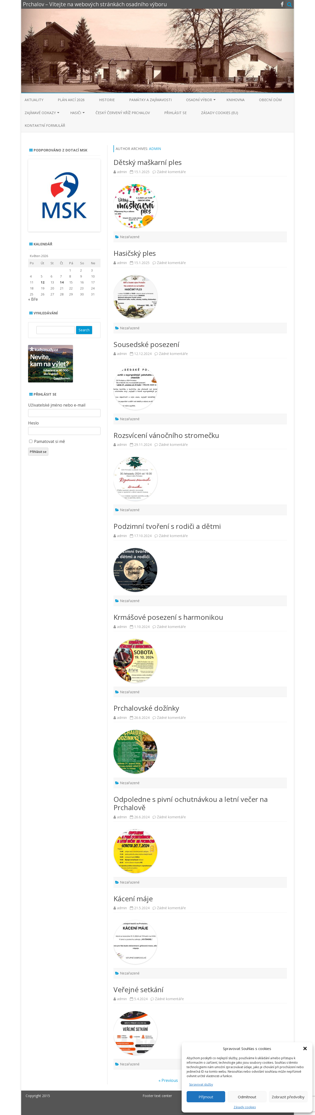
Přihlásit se (175, 112)
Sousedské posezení (146, 344)
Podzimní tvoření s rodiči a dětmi (167, 526)
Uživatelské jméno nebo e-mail (56, 405)
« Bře (33, 299)
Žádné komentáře (171, 171)
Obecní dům (270, 99)
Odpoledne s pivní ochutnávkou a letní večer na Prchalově (190, 803)
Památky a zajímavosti (150, 99)
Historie (107, 99)
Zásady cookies (245, 1107)
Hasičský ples (134, 253)
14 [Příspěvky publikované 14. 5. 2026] (61, 282)
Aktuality (34, 99)
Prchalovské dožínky (146, 708)
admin (155, 148)
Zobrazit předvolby (288, 1096)
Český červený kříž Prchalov (123, 112)
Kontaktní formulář (45, 125)
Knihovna (235, 99)
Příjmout (206, 1096)
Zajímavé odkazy (40, 112)
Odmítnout (247, 1096)
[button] (305, 1048)
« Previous (168, 1080)
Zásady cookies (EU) (219, 112)
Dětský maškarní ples (147, 162)
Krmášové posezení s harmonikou (168, 617)
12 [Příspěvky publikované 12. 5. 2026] (42, 282)
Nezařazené (130, 236)
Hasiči (75, 112)
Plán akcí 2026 (71, 99)
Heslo (33, 423)
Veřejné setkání (138, 989)
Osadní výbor (199, 99)
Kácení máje (133, 898)
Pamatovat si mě (49, 441)
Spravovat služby (201, 1084)
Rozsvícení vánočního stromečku (166, 435)
